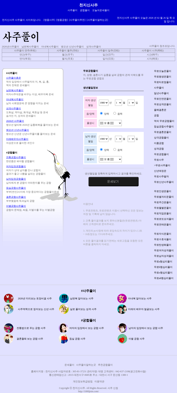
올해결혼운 (160, 109)
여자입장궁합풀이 (16, 166)
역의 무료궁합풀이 (164, 121)
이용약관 (99, 381)
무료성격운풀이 (162, 104)
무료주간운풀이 (162, 202)
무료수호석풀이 (162, 239)
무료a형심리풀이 (163, 261)
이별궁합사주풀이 (16, 206)
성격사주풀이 (93, 46)
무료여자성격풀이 (164, 250)
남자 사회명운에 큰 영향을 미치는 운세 (27, 103)
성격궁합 (159, 148)
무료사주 (159, 159)
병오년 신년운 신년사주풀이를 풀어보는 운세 (30, 134)
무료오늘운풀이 (162, 71)
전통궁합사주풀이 (16, 157)
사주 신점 (113, 388)
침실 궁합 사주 (77, 338)
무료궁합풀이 (161, 154)
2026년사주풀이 (10, 46)
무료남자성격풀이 (164, 256)
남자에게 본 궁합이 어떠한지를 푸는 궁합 (28, 182)
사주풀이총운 (13, 77)
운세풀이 (69, 364)
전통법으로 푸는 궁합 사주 (31, 328)
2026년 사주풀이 (15, 121)
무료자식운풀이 (162, 233)
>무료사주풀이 (162, 165)
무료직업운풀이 (162, 213)
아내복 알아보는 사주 (140, 298)
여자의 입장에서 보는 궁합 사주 (86, 328)
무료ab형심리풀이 (164, 278)
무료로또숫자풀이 (164, 219)
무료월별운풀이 (162, 207)
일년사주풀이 (161, 93)
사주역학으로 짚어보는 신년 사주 (36, 309)
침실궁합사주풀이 (16, 188)
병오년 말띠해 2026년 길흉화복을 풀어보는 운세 (32, 124)
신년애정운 (160, 170)
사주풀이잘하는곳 (86, 364)
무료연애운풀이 (162, 224)
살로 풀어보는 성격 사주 (83, 309)
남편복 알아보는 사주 (81, 298)
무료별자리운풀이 (164, 196)
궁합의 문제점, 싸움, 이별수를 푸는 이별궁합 (30, 210)
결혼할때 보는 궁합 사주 (30, 338)
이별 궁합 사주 (137, 338)
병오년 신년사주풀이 (72, 46)
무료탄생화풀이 (162, 244)
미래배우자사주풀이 (17, 139)
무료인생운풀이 (162, 191)
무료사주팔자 (161, 176)
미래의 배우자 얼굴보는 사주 (144, 309)
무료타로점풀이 (162, 82)
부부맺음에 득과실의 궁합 (20, 200)
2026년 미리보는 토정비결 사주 (35, 298)
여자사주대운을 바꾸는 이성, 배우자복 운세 (30, 94)
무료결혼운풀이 (162, 132)
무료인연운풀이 (162, 98)
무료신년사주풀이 (164, 182)
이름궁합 (159, 143)
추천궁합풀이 (105, 364)
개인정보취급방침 (83, 381)
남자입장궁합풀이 (16, 178)
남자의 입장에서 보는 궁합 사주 (146, 328)
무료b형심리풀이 (163, 267)
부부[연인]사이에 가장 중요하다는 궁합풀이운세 (32, 191)
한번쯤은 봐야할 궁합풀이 (20, 161)
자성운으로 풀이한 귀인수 (20, 143)
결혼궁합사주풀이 (16, 197)
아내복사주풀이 (50, 46)
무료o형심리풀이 (163, 272)
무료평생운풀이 (162, 76)
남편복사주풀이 (30, 46)
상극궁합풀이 (161, 137)
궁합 (156, 115)
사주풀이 (159, 87)
